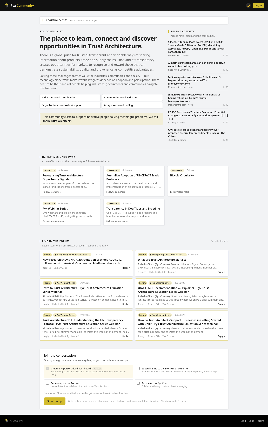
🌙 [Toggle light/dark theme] (248, 5)
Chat (251, 420)
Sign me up (54, 401)
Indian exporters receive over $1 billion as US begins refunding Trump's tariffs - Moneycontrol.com (194, 80)
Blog (243, 420)
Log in (258, 5)
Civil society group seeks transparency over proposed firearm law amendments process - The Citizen (196, 133)
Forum (260, 420)
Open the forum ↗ (219, 241)
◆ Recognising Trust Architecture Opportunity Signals (73, 254)
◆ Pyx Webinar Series (65, 282)
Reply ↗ (126, 268)
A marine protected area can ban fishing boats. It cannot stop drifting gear (196, 64)
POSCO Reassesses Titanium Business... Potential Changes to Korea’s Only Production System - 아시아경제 (198, 115)
